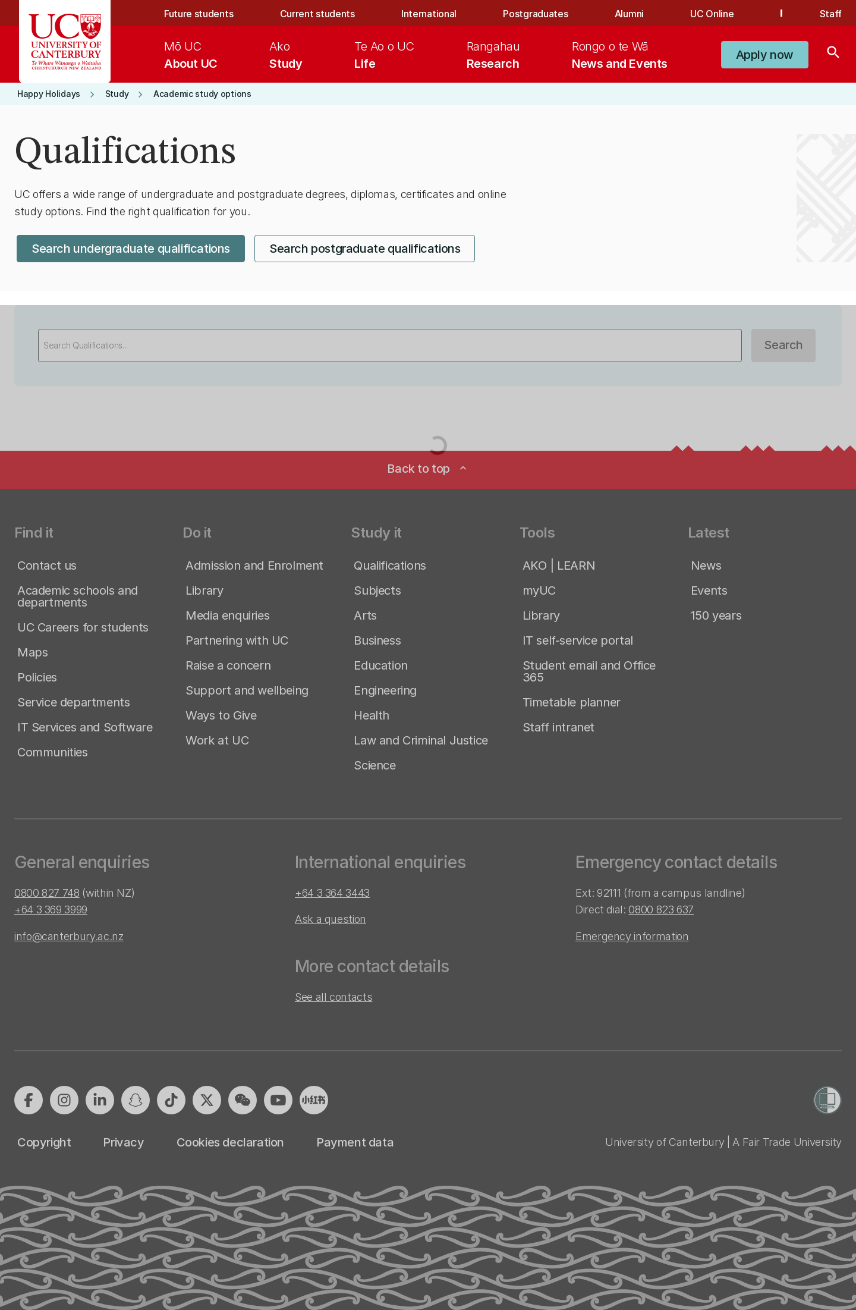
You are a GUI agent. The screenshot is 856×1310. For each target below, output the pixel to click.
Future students (198, 14)
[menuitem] (191, 55)
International (429, 14)
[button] (764, 54)
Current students (317, 14)
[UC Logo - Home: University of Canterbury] (65, 41)
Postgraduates (535, 14)
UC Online (712, 14)
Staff (831, 14)
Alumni (629, 14)
